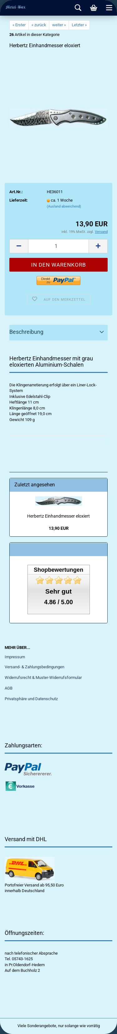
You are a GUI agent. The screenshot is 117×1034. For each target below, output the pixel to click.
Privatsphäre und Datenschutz (31, 698)
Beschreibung (26, 332)
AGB (8, 688)
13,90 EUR (59, 528)
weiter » (59, 25)
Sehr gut (58, 591)
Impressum (15, 657)
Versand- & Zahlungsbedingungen (34, 667)
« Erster (19, 25)
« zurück (39, 25)
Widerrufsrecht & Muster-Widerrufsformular (43, 677)
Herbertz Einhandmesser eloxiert (58, 516)
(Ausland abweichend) (64, 206)
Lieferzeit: (18, 200)
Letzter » (79, 25)
